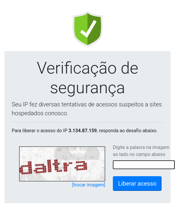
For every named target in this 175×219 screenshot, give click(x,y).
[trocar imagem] (88, 185)
